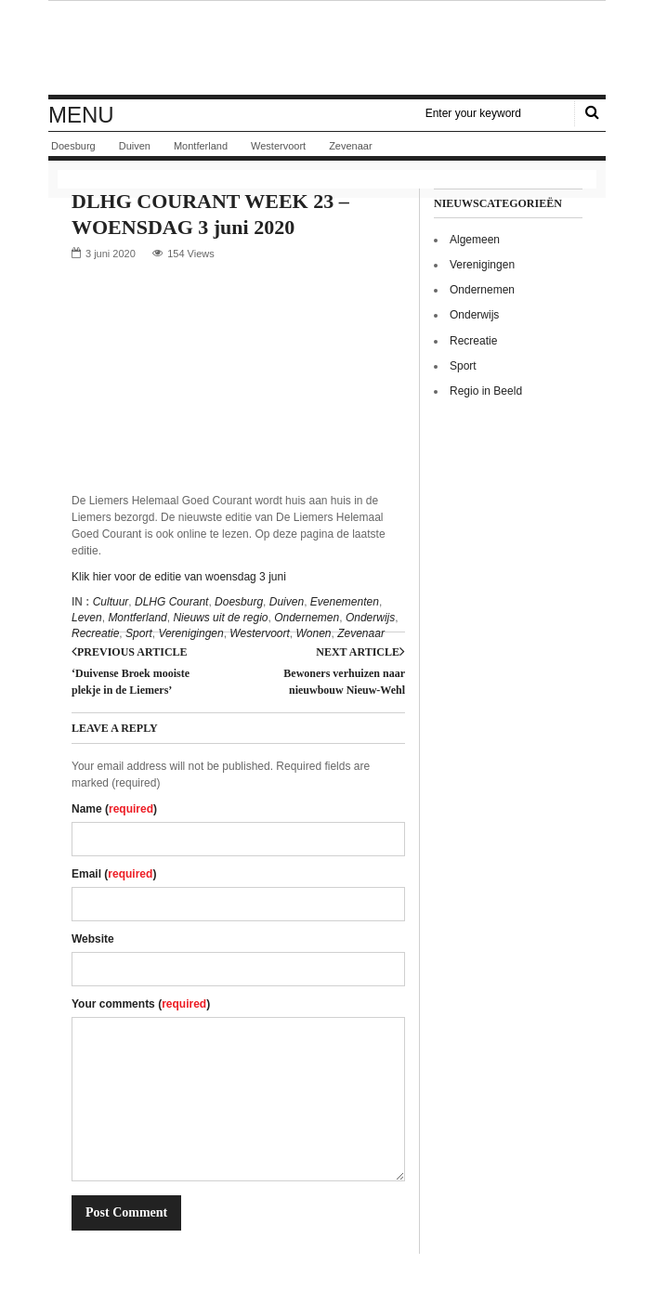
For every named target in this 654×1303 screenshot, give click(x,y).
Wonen (313, 633)
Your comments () (141, 1003)
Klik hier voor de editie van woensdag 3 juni (179, 576)
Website (93, 938)
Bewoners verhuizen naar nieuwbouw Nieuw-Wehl (344, 682)
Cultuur (111, 601)
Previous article (130, 652)
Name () (114, 808)
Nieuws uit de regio (220, 617)
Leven (87, 617)
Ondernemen (306, 617)
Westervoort (278, 145)
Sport (138, 633)
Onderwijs (370, 617)
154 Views (191, 253)
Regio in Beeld (486, 390)
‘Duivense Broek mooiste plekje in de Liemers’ (131, 682)
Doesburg (73, 145)
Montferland (201, 145)
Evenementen (344, 601)
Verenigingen (190, 633)
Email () (114, 873)
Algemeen (475, 239)
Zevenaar (350, 145)
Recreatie (95, 633)
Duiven (134, 145)
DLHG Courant (171, 601)
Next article (360, 652)
